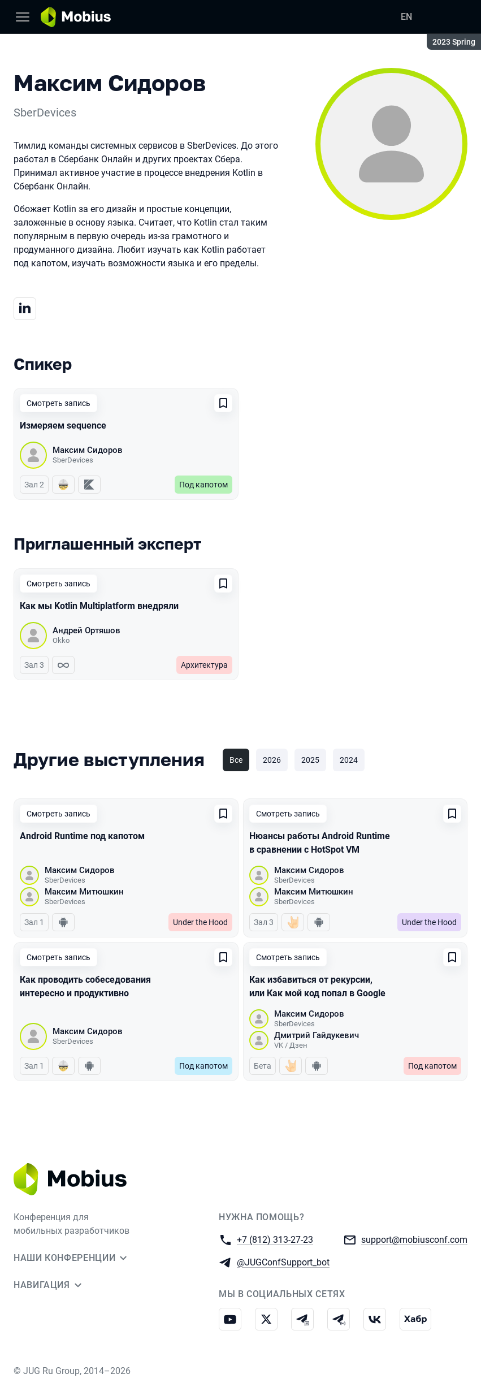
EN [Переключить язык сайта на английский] (406, 16)
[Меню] (22, 17)
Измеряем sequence (63, 425)
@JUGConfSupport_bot (283, 1262)
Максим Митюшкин (84, 891)
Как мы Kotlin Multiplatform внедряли (99, 605)
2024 (349, 759)
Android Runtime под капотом (82, 836)
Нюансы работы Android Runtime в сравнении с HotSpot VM (319, 843)
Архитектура (204, 664)
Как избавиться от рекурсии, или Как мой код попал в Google (317, 986)
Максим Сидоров (88, 450)
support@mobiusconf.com (414, 1239)
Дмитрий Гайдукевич (316, 1035)
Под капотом (203, 484)
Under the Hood (200, 922)
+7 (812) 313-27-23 (275, 1239)
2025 (310, 759)
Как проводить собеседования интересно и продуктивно (85, 986)
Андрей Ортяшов (86, 630)
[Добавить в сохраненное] (223, 403)
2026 (272, 759)
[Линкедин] (25, 308)
